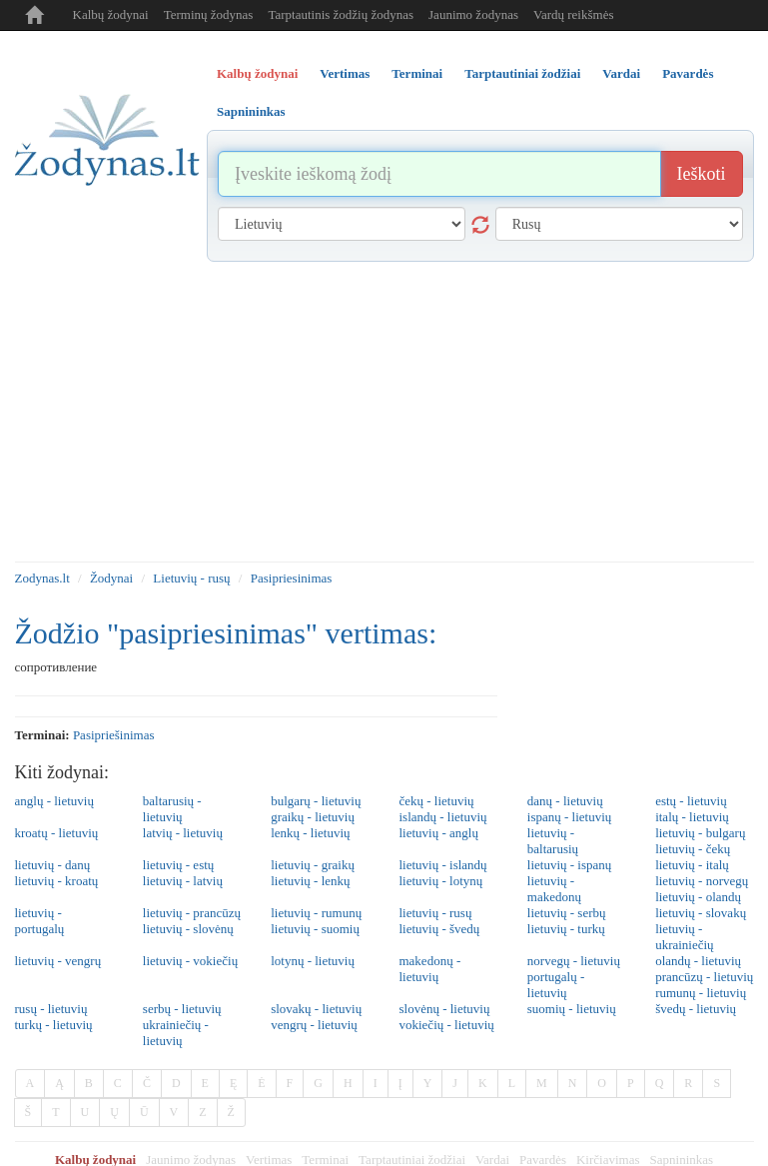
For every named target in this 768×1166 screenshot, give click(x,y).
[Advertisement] (384, 412)
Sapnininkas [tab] (251, 111)
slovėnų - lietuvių (443, 1008)
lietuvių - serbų (566, 912)
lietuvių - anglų (437, 832)
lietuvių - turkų (566, 928)
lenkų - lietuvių (310, 832)
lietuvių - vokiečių (190, 960)
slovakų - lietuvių (316, 1008)
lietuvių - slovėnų (188, 928)
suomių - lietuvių (571, 1008)
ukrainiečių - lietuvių (176, 1032)
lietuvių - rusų (434, 912)
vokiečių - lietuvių (445, 1024)
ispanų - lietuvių (569, 816)
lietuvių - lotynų (440, 880)
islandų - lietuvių (442, 816)
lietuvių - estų (179, 864)
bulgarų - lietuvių (316, 800)
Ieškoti (701, 174)
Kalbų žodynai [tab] (257, 73)
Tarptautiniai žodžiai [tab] (522, 73)
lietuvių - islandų (442, 864)
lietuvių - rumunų (316, 912)
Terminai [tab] (416, 73)
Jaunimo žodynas (473, 14)
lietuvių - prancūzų (192, 912)
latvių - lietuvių (183, 832)
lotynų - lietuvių (313, 960)
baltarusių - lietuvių (172, 808)
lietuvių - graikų (313, 864)
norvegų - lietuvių (573, 960)
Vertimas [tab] (345, 73)
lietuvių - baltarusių (552, 840)
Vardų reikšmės (573, 14)
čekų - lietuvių (435, 800)
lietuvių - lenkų (310, 880)
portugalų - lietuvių (555, 984)
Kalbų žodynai (111, 14)
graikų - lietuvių (313, 816)
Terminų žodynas (209, 14)
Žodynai (111, 578)
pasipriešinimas (114, 734)
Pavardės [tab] (687, 73)
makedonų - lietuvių (429, 968)
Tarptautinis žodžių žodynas (340, 14)
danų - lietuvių (565, 800)
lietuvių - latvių (183, 880)
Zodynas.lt (42, 578)
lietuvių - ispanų (569, 864)
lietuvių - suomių (315, 928)
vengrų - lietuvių (314, 1024)
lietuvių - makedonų (554, 888)
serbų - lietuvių (182, 1008)
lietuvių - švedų (438, 928)
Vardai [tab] (621, 73)
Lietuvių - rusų (191, 578)
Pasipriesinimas (292, 578)
